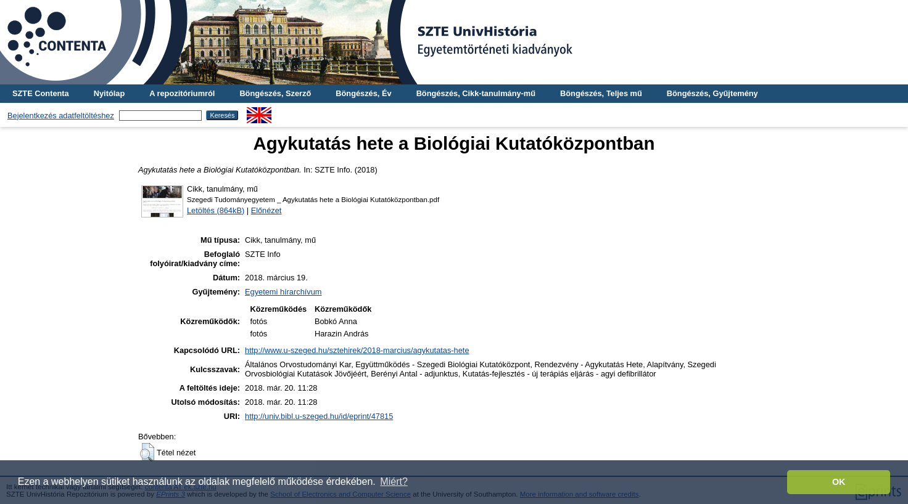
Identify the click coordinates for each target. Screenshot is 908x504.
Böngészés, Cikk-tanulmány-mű (475, 93)
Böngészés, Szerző (275, 93)
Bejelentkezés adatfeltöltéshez (60, 115)
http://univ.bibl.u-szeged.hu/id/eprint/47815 (319, 416)
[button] (147, 452)
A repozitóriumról (182, 93)
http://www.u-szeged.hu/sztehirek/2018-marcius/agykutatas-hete (357, 350)
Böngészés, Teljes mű (601, 93)
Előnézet (266, 210)
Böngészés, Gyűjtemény (712, 93)
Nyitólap (109, 93)
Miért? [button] (393, 481)
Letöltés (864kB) (215, 210)
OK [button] (839, 482)
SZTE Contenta (40, 93)
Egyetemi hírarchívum (283, 291)
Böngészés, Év (363, 93)
